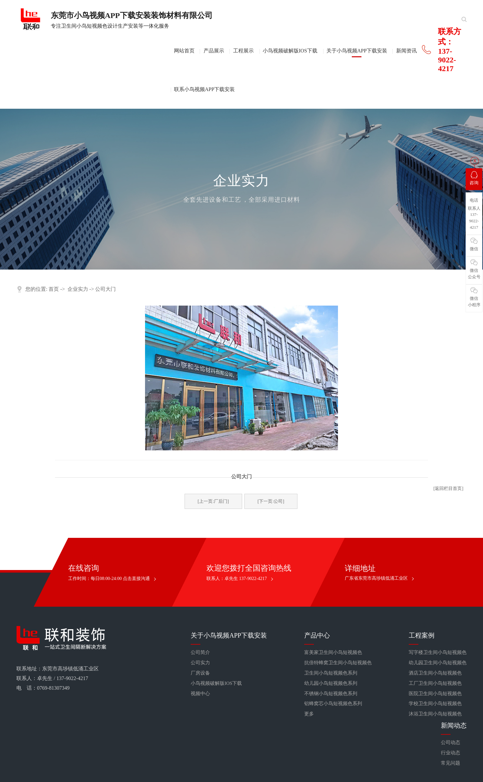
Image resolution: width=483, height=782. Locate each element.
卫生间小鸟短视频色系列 (330, 673)
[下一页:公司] (271, 501)
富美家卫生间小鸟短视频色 (333, 652)
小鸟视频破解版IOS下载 (290, 50)
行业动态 (450, 752)
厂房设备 (200, 673)
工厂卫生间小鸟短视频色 (435, 683)
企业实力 (78, 289)
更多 (309, 713)
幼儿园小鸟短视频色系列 (330, 683)
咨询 (473, 178)
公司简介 (200, 652)
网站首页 (184, 50)
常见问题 (450, 763)
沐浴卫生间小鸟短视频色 (435, 713)
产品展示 (214, 50)
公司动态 (450, 742)
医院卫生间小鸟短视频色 (435, 693)
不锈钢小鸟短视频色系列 (330, 693)
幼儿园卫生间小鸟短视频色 (438, 662)
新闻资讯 (406, 50)
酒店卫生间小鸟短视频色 (435, 673)
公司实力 (200, 662)
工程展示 (243, 50)
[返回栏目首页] (448, 488)
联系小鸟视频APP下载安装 (204, 89)
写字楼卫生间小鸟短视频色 (438, 652)
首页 (54, 289)
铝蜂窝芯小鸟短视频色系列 (333, 703)
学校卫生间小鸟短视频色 (435, 703)
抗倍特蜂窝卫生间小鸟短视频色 (338, 662)
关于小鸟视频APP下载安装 (356, 50)
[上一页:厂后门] (213, 501)
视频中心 (200, 693)
